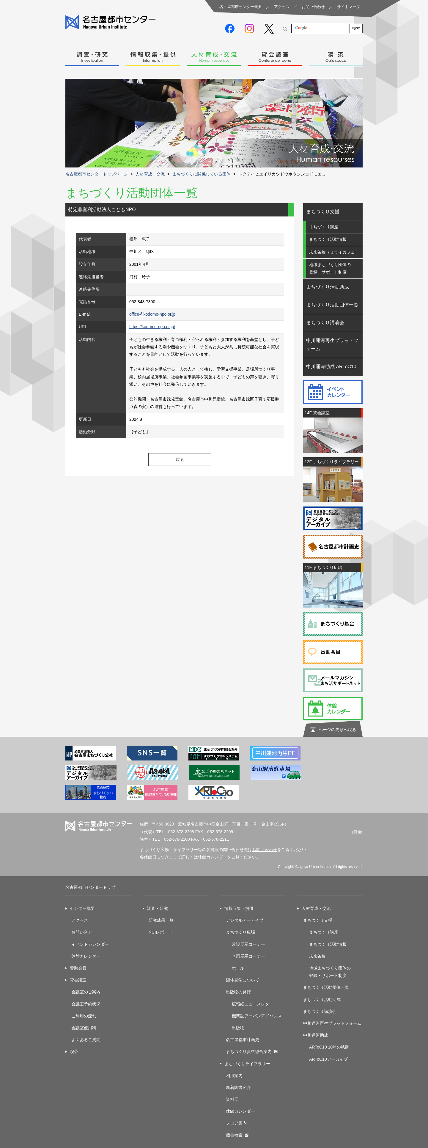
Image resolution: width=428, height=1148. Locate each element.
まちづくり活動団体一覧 (332, 304)
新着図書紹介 (238, 1087)
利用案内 (234, 1075)
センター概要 (82, 908)
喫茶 (336, 55)
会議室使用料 (83, 1027)
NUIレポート (160, 932)
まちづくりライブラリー (247, 1063)
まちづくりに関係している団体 (201, 174)
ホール (238, 968)
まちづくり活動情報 (328, 239)
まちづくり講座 (323, 226)
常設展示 (240, 944)
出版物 (238, 1027)
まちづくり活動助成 (327, 287)
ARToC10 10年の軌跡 (329, 1047)
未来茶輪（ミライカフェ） (334, 252)
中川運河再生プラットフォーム (332, 345)
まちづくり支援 (322, 211)
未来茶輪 (317, 956)
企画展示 (240, 956)
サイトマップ (348, 6)
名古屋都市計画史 (242, 1039)
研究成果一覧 (161, 920)
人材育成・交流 (214, 55)
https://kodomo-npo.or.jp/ (152, 326)
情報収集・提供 (153, 55)
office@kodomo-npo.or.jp (152, 314)
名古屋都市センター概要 (240, 6)
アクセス (281, 6)
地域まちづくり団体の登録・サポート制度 (330, 268)
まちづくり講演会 (325, 322)
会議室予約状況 (85, 1004)
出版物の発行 (238, 991)
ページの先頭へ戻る (337, 729)
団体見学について (242, 980)
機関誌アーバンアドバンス (257, 1015)
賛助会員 (78, 968)
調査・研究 (92, 55)
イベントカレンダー (90, 944)
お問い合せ (81, 932)
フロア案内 (236, 1123)
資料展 (232, 1099)
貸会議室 (275, 55)
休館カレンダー (212, 857)
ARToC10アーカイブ (328, 1059)
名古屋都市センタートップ (90, 887)
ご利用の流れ (83, 1015)
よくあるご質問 (85, 1039)
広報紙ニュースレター (252, 1004)
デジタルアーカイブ (244, 920)
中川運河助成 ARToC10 (331, 366)
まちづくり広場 (240, 932)
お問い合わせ (313, 6)
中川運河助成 (315, 1035)
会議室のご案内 (85, 991)
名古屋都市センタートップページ (96, 174)
